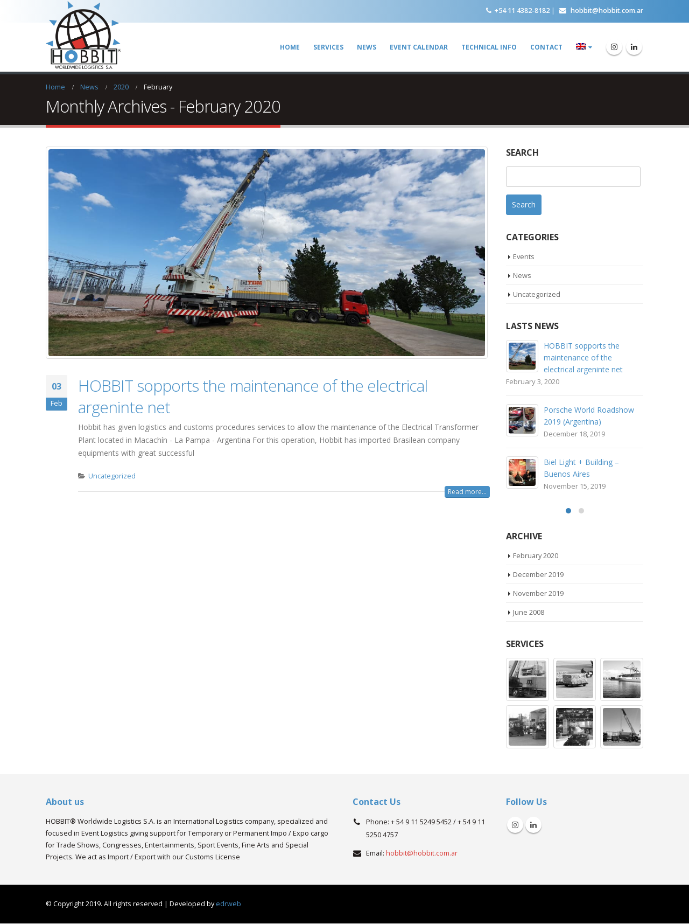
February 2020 (536, 555)
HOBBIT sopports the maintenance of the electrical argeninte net (252, 396)
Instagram (515, 825)
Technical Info (489, 47)
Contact (546, 47)
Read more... (467, 491)
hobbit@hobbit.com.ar (601, 10)
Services (328, 47)
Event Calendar (419, 47)
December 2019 (538, 574)
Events (524, 256)
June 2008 (528, 612)
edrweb (228, 904)
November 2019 (538, 593)
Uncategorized (112, 476)
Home (290, 47)
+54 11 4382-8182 (518, 10)
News (366, 47)
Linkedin (533, 825)
